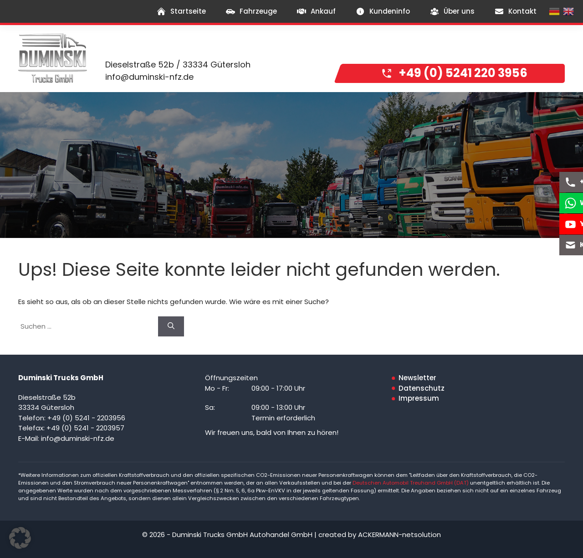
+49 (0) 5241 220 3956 (463, 73)
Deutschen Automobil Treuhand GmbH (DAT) (411, 482)
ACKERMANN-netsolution (399, 534)
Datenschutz (422, 388)
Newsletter (417, 377)
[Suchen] (171, 326)
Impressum (419, 398)
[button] (20, 538)
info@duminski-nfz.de (149, 77)
